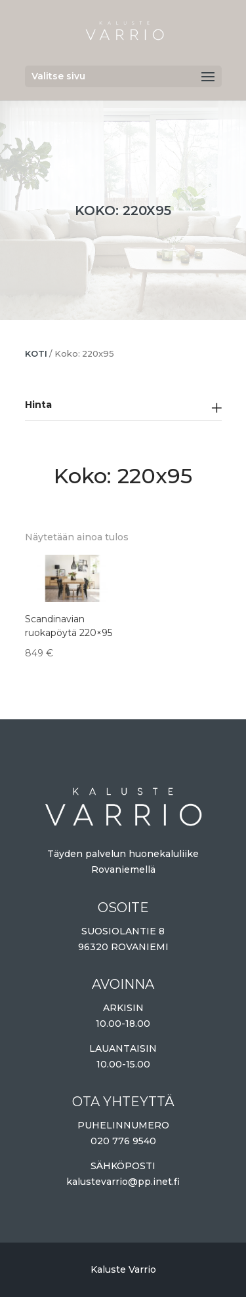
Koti (36, 354)
